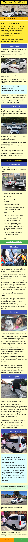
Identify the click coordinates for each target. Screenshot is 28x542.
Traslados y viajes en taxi (14, 167)
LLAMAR (21, 540)
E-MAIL (7, 540)
